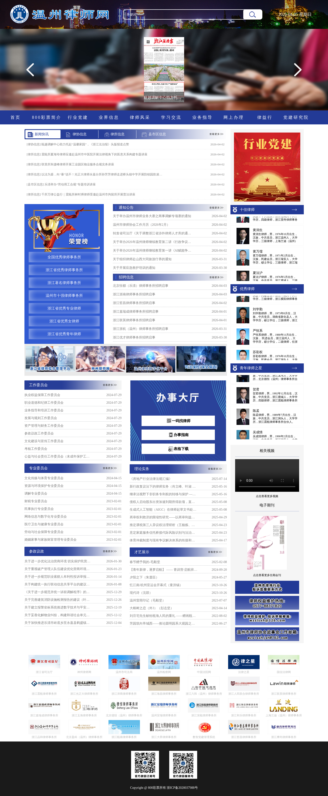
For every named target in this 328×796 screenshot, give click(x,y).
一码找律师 (178, 421)
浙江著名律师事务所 (64, 283)
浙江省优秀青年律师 (64, 334)
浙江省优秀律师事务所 (64, 270)
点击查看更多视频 (267, 496)
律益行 (265, 117)
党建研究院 (296, 117)
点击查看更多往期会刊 (267, 575)
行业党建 (78, 117)
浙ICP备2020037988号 (182, 787)
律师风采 (140, 117)
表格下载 (178, 449)
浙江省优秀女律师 (64, 321)
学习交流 (171, 117)
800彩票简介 (46, 117)
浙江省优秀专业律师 (64, 308)
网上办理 (233, 117)
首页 (15, 117)
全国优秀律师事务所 (64, 257)
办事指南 (178, 435)
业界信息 (109, 117)
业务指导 (202, 117)
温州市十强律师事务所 (64, 295)
